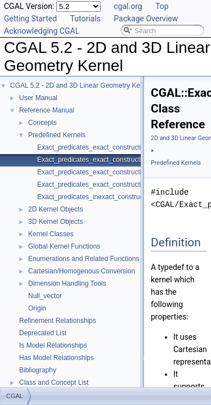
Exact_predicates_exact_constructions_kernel (105, 147)
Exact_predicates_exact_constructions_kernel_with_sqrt (121, 184)
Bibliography (37, 370)
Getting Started (30, 18)
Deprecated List (42, 333)
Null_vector (45, 296)
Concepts (42, 123)
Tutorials (85, 18)
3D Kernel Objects (55, 222)
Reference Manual (46, 110)
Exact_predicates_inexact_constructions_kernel (108, 197)
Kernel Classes (51, 234)
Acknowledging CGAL (41, 30)
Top (162, 6)
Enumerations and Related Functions (83, 259)
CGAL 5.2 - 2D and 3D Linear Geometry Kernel (80, 85)
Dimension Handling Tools (67, 283)
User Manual (38, 98)
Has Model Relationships (56, 358)
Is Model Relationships (53, 345)
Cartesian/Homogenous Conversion (81, 271)
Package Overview (146, 18)
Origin (37, 308)
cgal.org (128, 6)
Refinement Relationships (57, 321)
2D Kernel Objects (55, 209)
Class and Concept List (53, 382)
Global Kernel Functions (64, 246)
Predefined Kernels (57, 135)
